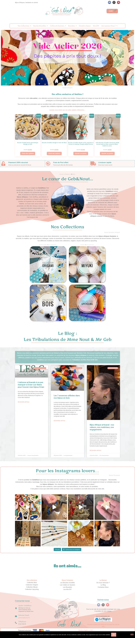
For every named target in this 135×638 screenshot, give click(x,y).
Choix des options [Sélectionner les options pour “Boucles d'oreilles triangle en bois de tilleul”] (54, 153)
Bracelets (72, 25)
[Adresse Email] (16, 616)
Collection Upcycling (32, 589)
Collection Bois (32, 582)
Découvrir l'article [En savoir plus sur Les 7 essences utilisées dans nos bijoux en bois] (59, 420)
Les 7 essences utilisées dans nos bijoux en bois (67, 396)
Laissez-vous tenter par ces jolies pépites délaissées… (67, 110)
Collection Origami (32, 585)
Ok (114, 634)
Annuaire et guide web (93, 624)
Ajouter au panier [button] (81, 153)
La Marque (103, 580)
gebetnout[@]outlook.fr (24, 617)
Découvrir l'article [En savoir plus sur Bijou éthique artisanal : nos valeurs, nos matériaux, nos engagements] (95, 450)
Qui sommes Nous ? (109, 25)
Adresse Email (23, 615)
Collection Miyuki (32, 587)
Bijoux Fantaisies (67, 580)
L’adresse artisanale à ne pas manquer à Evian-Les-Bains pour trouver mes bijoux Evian (31, 384)
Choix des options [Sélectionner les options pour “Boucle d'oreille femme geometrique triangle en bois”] (28, 153)
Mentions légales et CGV (85, 630)
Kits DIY (96, 26)
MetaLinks (104, 624)
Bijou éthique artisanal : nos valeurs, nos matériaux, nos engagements (102, 427)
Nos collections (32, 580)
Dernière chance (85, 26)
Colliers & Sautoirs (58, 25)
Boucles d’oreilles (40, 25)
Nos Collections (24, 25)
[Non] (132, 634)
